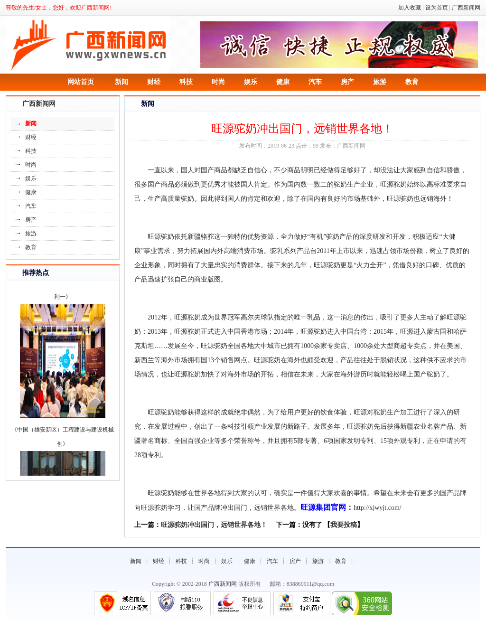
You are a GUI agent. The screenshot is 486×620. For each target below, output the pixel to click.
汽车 (315, 81)
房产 (347, 81)
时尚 (218, 81)
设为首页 (436, 7)
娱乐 (250, 81)
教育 (412, 81)
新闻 (121, 81)
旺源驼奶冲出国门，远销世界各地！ (214, 524)
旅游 (379, 81)
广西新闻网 (466, 7)
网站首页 (80, 81)
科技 (186, 81)
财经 (153, 81)
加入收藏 (409, 7)
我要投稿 (343, 524)
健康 (283, 81)
